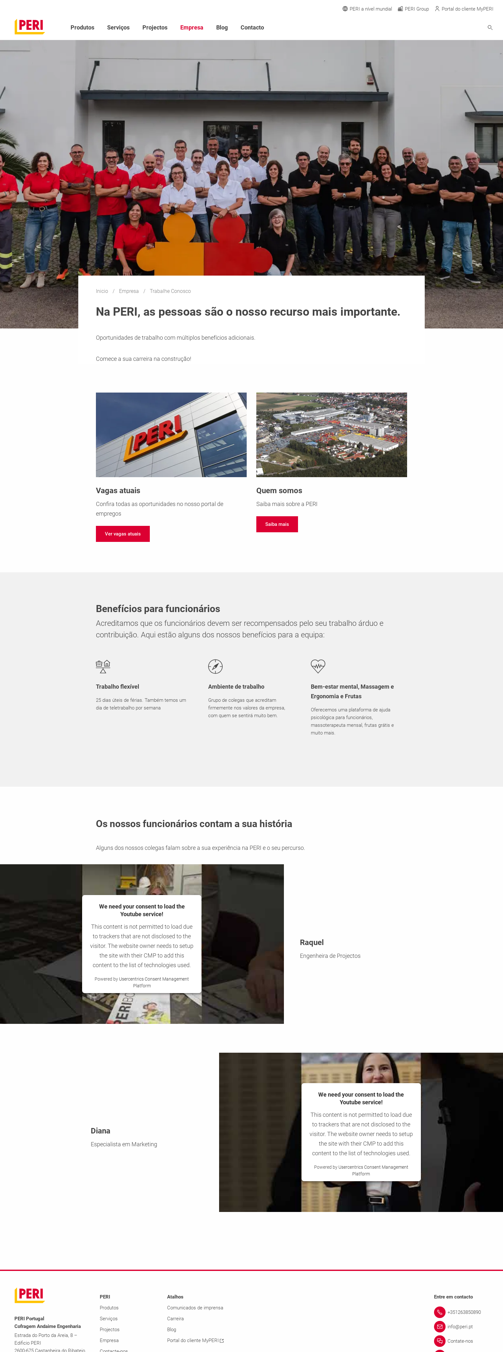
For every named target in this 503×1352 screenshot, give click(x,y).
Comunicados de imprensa (195, 1308)
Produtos (82, 27)
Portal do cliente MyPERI (195, 1340)
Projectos (154, 27)
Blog (222, 27)
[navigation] (123, 534)
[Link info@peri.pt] (461, 1326)
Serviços (118, 27)
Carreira (175, 1319)
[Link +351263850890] (461, 1312)
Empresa (129, 291)
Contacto (252, 27)
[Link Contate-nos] (461, 1341)
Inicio (102, 291)
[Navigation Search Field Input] (454, 28)
